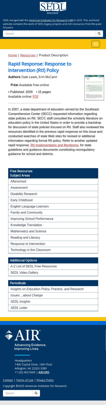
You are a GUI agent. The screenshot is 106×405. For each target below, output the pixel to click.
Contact (8, 380)
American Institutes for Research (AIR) (51, 20)
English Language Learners (30, 206)
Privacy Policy (45, 380)
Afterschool (18, 181)
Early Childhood (22, 200)
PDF (35, 96)
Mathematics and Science (28, 231)
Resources (28, 55)
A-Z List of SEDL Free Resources (34, 266)
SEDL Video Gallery (24, 272)
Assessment (19, 187)
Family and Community (27, 212)
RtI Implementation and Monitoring (54, 145)
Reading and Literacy (25, 237)
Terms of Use (24, 380)
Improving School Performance (32, 218)
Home (12, 55)
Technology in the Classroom (31, 250)
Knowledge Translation (26, 225)
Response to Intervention (28, 243)
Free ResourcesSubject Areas (21, 173)
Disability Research (24, 194)
